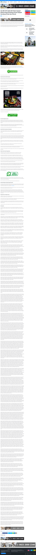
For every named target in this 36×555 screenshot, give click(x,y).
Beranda (1, 9)
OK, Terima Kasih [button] (3, 553)
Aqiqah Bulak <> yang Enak (6, 9)
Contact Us (5, 0)
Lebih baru (2, 541)
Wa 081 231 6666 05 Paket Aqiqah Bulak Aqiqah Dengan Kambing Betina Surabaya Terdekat (31, 33)
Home (1, 0)
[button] (33, 2)
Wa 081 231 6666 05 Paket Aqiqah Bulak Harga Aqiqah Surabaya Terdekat (32, 29)
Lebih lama (22, 541)
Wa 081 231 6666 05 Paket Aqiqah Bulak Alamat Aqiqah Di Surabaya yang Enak (30, 25)
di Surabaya (13, 185)
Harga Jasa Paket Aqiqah (19, 67)
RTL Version (8, 0)
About (3, 0)
